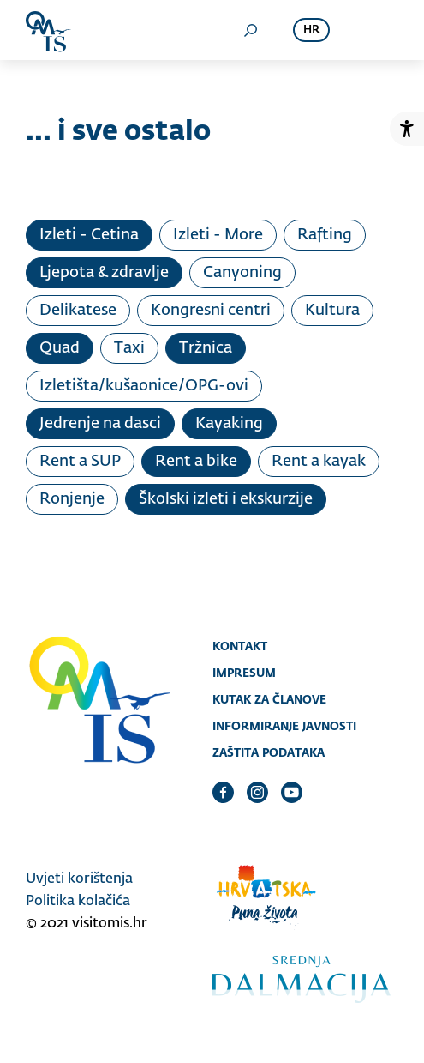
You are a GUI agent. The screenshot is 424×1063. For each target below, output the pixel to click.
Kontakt (239, 646)
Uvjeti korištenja (79, 879)
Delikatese (77, 310)
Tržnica (205, 348)
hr (311, 30)
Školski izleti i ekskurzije (226, 499)
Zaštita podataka (268, 752)
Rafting (324, 235)
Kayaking (229, 424)
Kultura (332, 310)
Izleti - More (218, 235)
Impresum (244, 672)
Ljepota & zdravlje (104, 273)
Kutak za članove (269, 699)
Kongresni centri (211, 310)
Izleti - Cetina (89, 235)
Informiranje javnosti (284, 726)
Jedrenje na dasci (100, 424)
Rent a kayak (319, 461)
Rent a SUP (80, 461)
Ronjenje (72, 499)
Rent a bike (196, 461)
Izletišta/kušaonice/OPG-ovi (143, 386)
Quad (59, 348)
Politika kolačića (78, 902)
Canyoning (242, 273)
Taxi (129, 348)
